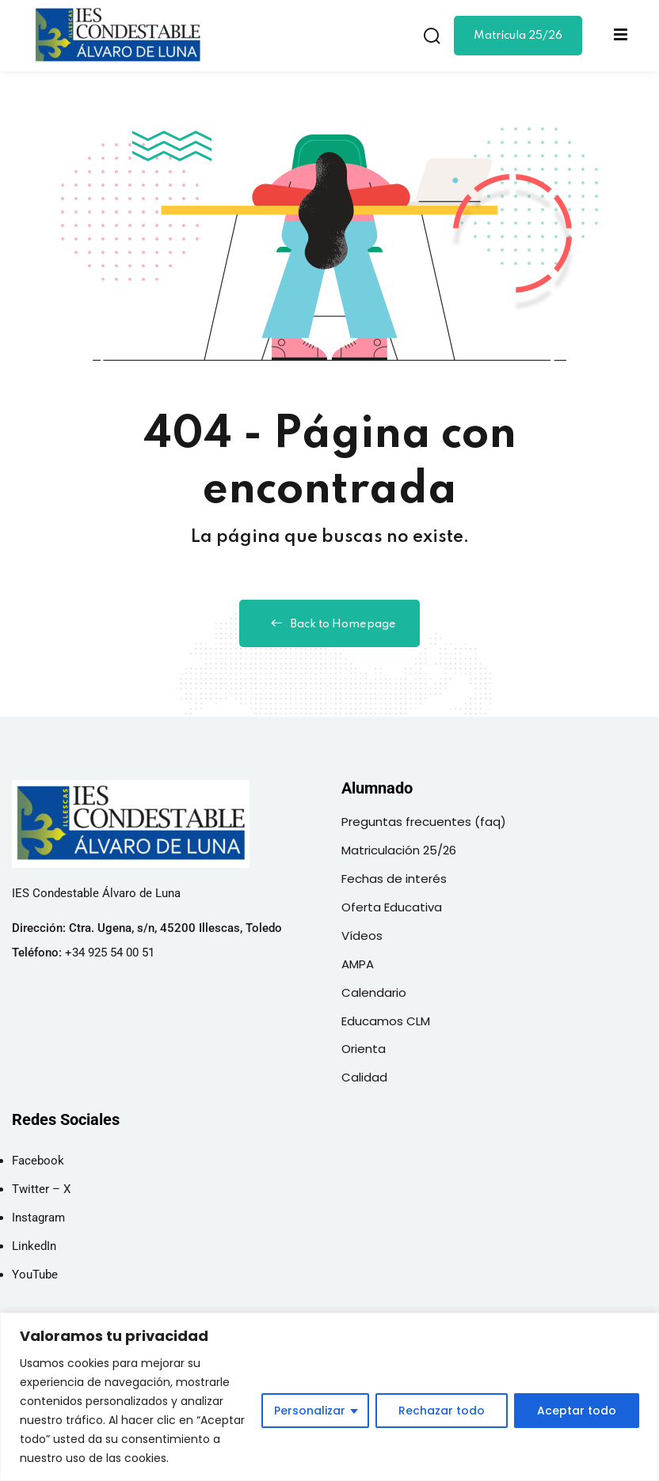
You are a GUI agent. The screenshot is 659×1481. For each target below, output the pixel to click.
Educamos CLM (385, 1021)
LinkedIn (34, 1246)
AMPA (357, 964)
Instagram (38, 1217)
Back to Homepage (329, 623)
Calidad (364, 1077)
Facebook (38, 1160)
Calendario (373, 992)
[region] (329, 1396)
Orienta (363, 1048)
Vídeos (362, 935)
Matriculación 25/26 (398, 850)
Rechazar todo (441, 1411)
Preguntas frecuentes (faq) (423, 821)
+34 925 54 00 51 (109, 952)
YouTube (35, 1274)
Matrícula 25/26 (518, 35)
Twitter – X (41, 1189)
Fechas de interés (394, 878)
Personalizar (309, 1411)
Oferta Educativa (391, 907)
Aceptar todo (576, 1411)
